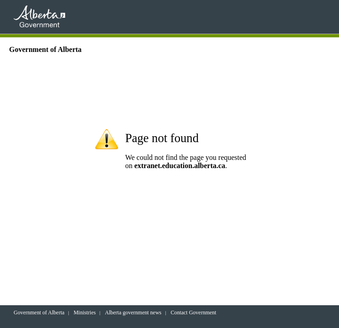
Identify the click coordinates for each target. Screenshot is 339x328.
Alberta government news (133, 312)
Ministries (84, 312)
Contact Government (193, 312)
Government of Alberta (39, 312)
